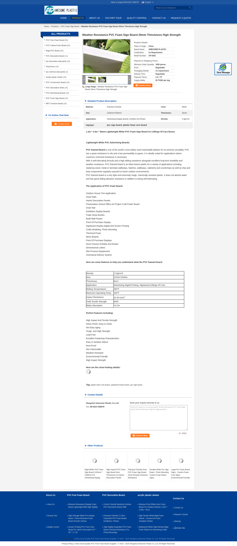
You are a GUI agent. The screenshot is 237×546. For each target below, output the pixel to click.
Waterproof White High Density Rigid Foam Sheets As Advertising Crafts (153, 528)
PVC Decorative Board (55, 56)
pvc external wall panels (55, 72)
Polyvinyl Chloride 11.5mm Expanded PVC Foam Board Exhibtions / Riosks (115, 518)
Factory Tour (113, 18)
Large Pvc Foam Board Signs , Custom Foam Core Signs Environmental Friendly (180, 474)
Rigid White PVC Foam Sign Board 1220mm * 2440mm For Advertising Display (94, 474)
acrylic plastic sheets (54, 77)
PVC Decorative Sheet (55, 88)
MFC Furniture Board (54, 104)
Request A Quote (181, 18)
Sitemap (177, 521)
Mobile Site (179, 528)
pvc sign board (136, 385)
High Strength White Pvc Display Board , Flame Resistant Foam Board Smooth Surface (81, 518)
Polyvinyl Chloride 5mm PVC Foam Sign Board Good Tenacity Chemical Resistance (138, 474)
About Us (94, 18)
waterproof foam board (120, 385)
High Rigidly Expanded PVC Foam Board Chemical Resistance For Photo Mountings (117, 529)
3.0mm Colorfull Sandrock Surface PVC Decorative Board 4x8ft (117, 505)
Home (63, 18)
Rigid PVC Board (53, 51)
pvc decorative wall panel (56, 61)
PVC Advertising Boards (55, 93)
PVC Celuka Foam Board (56, 45)
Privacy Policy (67, 539)
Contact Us (159, 18)
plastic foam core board (100, 385)
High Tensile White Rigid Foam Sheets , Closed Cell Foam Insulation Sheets (151, 518)
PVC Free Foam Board (55, 40)
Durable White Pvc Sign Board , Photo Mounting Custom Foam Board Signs (159, 474)
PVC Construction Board (56, 82)
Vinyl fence (50, 67)
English (149, 2)
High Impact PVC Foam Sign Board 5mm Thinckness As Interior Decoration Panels (115, 474)
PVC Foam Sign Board (70, 26)
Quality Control (137, 18)
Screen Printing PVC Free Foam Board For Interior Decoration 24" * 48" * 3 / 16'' (82, 529)
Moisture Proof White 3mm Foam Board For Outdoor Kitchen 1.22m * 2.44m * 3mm (153, 507)
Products (78, 18)
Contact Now (144, 85)
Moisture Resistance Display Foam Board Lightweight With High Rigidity (83, 505)
